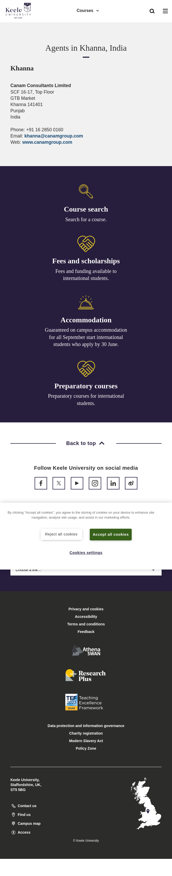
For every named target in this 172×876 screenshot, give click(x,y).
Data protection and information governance (86, 726)
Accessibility (19, 25)
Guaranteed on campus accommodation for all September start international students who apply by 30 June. (86, 339)
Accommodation (86, 322)
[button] (152, 10)
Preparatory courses (86, 389)
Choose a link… (86, 570)
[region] (86, 536)
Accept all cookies (111, 534)
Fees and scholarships (86, 262)
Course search (86, 209)
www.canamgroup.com (47, 142)
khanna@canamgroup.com (53, 136)
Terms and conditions (86, 624)
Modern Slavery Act (86, 741)
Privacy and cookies (86, 609)
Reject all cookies (61, 534)
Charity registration (86, 733)
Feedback (86, 632)
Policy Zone (86, 748)
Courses (88, 10)
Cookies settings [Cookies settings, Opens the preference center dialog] (86, 553)
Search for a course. (86, 220)
